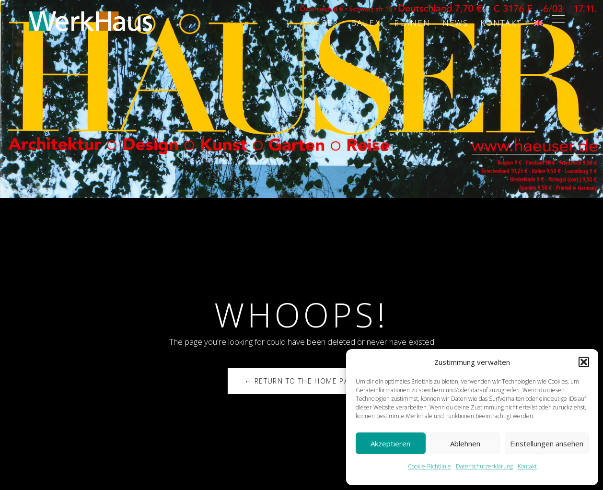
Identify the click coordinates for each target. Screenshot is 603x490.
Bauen (366, 22)
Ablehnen (465, 443)
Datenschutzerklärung (484, 466)
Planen (412, 22)
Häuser (320, 22)
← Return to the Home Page (301, 380)
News (455, 22)
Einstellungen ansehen (546, 443)
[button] (584, 362)
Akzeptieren (390, 443)
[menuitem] (538, 23)
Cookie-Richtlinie (429, 466)
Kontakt (527, 466)
